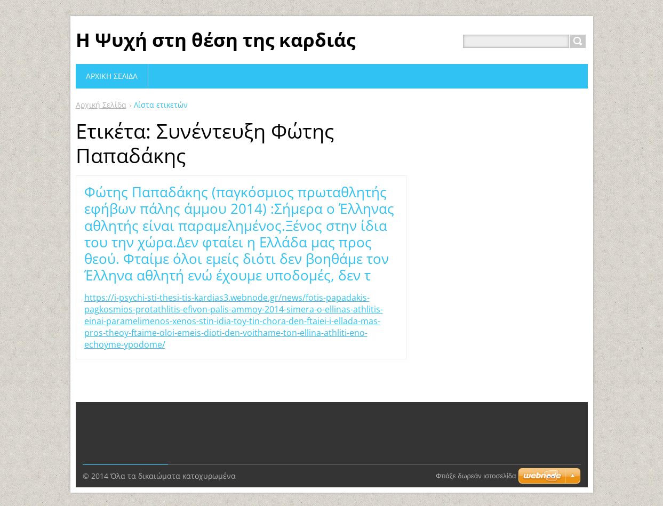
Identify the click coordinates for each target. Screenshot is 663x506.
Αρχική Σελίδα (101, 105)
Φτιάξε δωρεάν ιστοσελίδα (476, 448)
